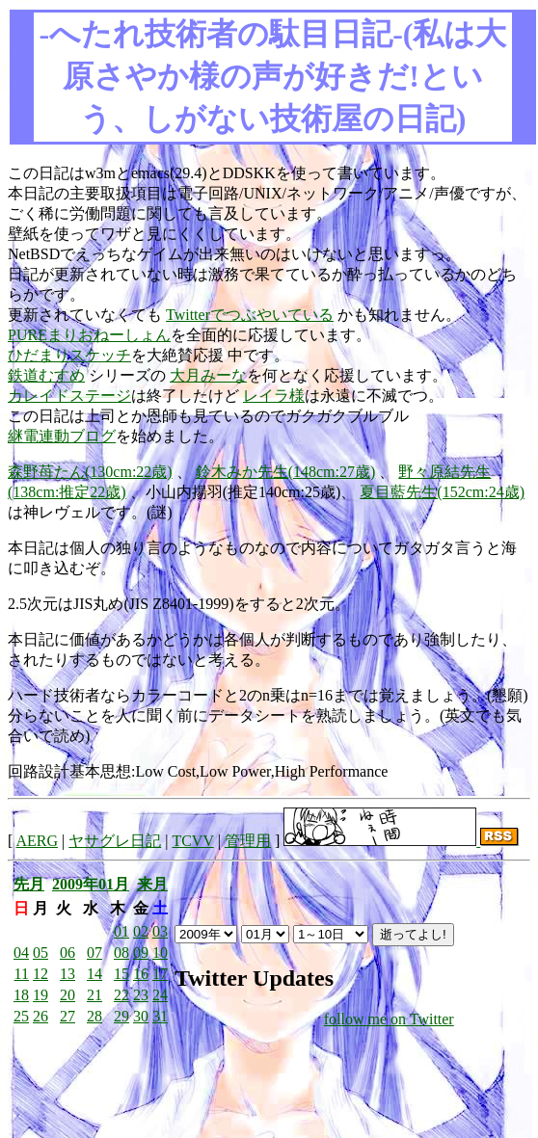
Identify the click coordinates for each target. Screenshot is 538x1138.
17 (160, 974)
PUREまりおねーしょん (89, 335)
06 (67, 952)
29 (121, 1016)
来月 (152, 884)
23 (140, 995)
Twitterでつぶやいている (250, 314)
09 (140, 952)
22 (121, 995)
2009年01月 (90, 884)
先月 (28, 884)
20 (67, 995)
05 (40, 952)
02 (140, 931)
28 (94, 1016)
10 (160, 952)
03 (160, 931)
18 (21, 995)
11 (21, 974)
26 (40, 1016)
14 (94, 974)
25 (21, 1016)
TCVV (192, 841)
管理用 (248, 841)
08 (121, 952)
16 (140, 974)
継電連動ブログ (62, 436)
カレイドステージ (69, 395)
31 (160, 1016)
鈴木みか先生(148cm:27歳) (286, 471)
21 (94, 995)
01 (121, 931)
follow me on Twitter (389, 1019)
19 (40, 995)
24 (160, 995)
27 (67, 1016)
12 (40, 974)
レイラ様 (274, 395)
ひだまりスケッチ (69, 355)
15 (121, 974)
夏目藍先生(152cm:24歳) (442, 492)
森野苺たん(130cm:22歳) (90, 471)
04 (21, 952)
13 (67, 974)
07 (94, 952)
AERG (36, 841)
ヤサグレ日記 (114, 841)
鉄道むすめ (46, 375)
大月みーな (208, 375)
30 (140, 1016)
